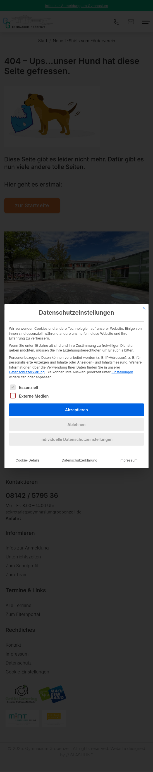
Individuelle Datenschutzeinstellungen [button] (76, 431)
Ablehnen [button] (77, 417)
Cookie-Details (27, 453)
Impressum (128, 453)
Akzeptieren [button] (76, 402)
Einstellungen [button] (122, 364)
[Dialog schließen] (144, 300)
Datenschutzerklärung (27, 364)
